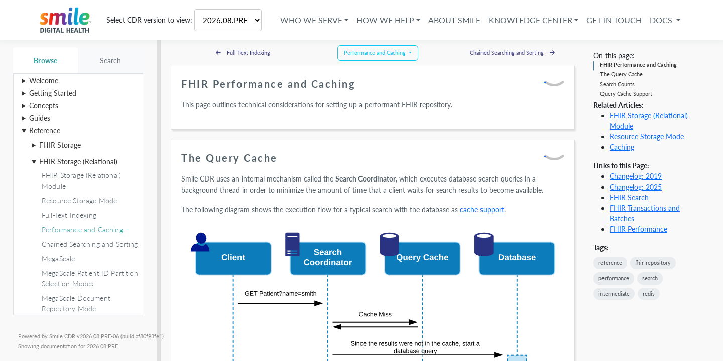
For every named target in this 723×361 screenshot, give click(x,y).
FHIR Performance (638, 229)
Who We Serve (310, 20)
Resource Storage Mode (647, 136)
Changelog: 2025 (636, 187)
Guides (39, 118)
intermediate (614, 293)
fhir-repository (653, 262)
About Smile (453, 20)
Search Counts (617, 84)
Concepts (43, 105)
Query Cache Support (626, 93)
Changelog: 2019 (636, 176)
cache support (482, 209)
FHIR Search (629, 197)
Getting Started (52, 93)
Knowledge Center (529, 20)
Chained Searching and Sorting (512, 52)
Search (111, 60)
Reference (44, 130)
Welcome (43, 80)
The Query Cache (621, 74)
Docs (660, 20)
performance (613, 278)
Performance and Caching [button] (375, 52)
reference (610, 262)
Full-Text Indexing (243, 52)
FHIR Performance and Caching (638, 64)
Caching (622, 147)
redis (649, 293)
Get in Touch (612, 20)
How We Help (384, 20)
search (650, 278)
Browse (45, 60)
